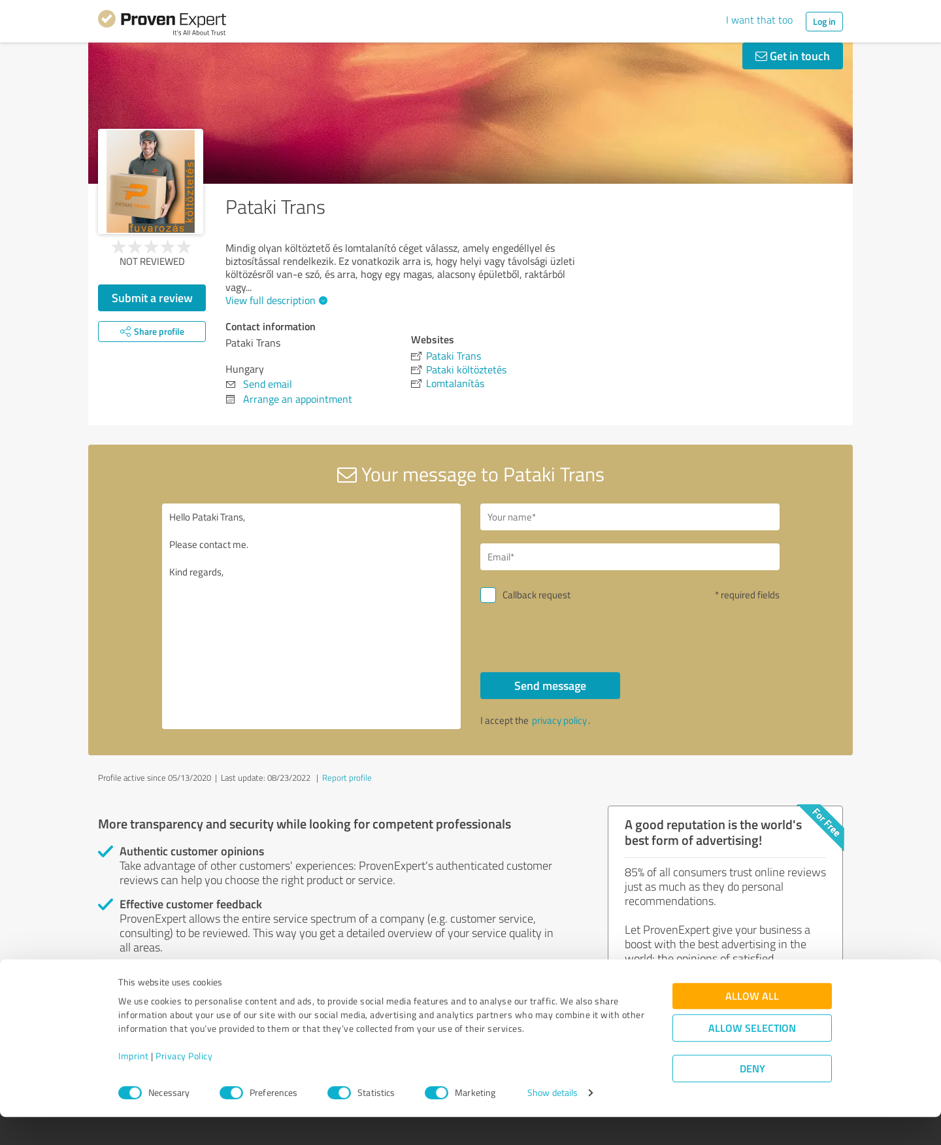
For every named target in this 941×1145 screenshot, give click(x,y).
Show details (552, 1120)
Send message (550, 685)
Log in (824, 21)
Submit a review (152, 297)
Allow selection (752, 1055)
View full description (274, 300)
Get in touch (792, 55)
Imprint (133, 1084)
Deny (752, 1096)
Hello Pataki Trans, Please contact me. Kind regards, (311, 616)
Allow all (752, 1023)
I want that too (759, 19)
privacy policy (559, 720)
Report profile (347, 777)
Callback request (536, 595)
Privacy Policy (184, 1084)
